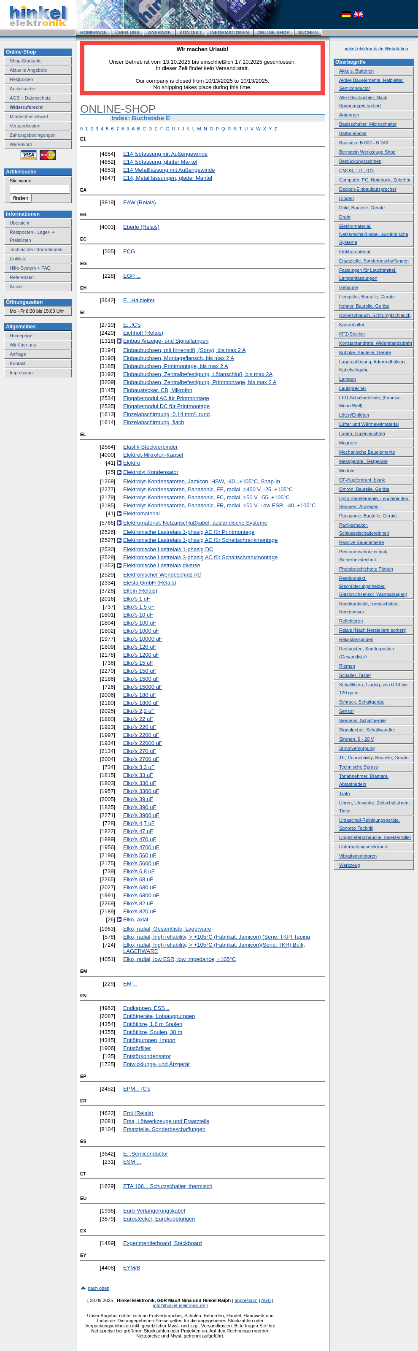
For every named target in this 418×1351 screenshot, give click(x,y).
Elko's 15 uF (138, 663)
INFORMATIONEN (229, 32)
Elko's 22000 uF (142, 743)
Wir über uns (23, 344)
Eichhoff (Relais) (143, 333)
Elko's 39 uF (138, 799)
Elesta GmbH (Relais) (149, 582)
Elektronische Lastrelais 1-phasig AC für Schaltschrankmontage (200, 540)
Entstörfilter (137, 1048)
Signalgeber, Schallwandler (367, 729)
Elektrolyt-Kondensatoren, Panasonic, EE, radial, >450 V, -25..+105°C (208, 489)
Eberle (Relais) (141, 227)
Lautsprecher (352, 388)
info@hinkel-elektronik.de (179, 1305)
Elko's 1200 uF (141, 655)
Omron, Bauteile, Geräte (364, 489)
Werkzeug (349, 865)
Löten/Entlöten (354, 414)
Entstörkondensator (147, 1056)
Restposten (21, 79)
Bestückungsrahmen (360, 161)
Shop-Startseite (26, 60)
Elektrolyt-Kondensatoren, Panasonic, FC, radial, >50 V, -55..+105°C (206, 497)
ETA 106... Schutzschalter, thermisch (167, 1186)
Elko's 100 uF (139, 623)
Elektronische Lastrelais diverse (161, 565)
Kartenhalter (351, 324)
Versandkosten (25, 125)
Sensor (346, 711)
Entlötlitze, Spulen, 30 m (152, 1032)
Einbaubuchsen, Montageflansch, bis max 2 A (178, 358)
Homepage (21, 335)
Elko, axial (135, 919)
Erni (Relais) (138, 1113)
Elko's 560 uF (139, 855)
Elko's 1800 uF (141, 703)
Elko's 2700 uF (141, 759)
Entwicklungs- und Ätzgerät (156, 1064)
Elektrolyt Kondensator (150, 472)
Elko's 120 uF (139, 647)
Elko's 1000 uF (141, 631)
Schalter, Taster (355, 675)
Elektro (131, 463)
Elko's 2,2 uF (139, 711)
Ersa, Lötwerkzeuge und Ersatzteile (166, 1121)
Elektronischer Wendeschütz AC (162, 574)
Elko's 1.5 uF (139, 607)
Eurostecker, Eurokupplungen (159, 1219)
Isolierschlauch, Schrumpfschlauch (374, 315)
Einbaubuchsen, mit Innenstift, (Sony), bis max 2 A (184, 350)
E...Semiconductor (145, 1154)
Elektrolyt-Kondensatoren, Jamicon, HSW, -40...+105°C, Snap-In (201, 481)
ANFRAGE (159, 32)
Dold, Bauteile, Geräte (362, 207)
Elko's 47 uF (138, 831)
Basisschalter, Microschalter (367, 124)
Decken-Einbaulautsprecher (367, 189)
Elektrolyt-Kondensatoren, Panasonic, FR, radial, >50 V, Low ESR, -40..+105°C (219, 505)
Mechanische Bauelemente (367, 452)
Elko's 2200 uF (141, 735)
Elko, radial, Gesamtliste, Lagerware (167, 929)
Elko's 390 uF (139, 807)
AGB (266, 1300)
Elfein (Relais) (140, 591)
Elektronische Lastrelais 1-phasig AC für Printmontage (188, 532)
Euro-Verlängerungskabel (154, 1211)
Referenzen (22, 277)
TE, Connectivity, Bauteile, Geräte (374, 757)
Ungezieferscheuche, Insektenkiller (375, 837)
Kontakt (17, 363)
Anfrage (18, 354)
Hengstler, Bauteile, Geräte (367, 296)
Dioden (346, 198)
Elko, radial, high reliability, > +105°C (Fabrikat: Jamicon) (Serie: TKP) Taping (216, 937)
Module (346, 470)
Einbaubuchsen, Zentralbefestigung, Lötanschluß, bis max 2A (197, 374)
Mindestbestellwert (29, 116)
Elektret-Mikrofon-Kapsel (153, 455)
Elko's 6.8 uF (139, 871)
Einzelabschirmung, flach (153, 422)
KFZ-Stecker (352, 333)
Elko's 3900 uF (141, 815)
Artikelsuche (22, 88)
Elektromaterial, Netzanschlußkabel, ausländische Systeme (195, 523)
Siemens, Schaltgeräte (362, 720)
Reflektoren (351, 620)
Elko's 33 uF (138, 775)
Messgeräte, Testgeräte (363, 461)
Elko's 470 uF (139, 839)
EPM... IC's (137, 1089)
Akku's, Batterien (356, 70)
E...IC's (132, 325)
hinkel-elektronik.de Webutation (375, 48)
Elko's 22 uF (138, 719)
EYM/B (131, 1267)
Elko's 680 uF (139, 887)
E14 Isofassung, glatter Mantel (160, 162)
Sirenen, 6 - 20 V (356, 739)
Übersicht (19, 222)
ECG (129, 251)
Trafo (344, 793)
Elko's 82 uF (138, 903)
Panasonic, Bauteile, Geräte (368, 515)
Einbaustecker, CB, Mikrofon (157, 390)
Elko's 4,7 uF (139, 823)
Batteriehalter (353, 133)
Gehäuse (348, 287)
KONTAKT (190, 32)
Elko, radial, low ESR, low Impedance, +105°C (179, 959)
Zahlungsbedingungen (33, 135)
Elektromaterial (141, 513)
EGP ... (132, 276)
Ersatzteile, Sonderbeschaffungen (164, 1129)
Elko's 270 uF (139, 751)
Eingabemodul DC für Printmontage (166, 406)
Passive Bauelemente (361, 542)
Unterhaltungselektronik (363, 846)
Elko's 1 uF (136, 599)
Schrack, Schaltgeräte (362, 701)
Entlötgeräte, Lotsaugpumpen (159, 1016)
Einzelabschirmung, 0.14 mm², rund (166, 414)
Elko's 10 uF (138, 615)
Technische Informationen (36, 249)
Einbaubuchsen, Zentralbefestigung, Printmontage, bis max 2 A (200, 382)
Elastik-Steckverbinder (150, 447)
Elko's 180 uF (139, 695)
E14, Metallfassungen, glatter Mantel (167, 178)
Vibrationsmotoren (358, 855)
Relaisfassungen (356, 639)
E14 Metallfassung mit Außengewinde (169, 170)
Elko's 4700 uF (141, 847)
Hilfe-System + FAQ (30, 268)
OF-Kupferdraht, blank (362, 479)
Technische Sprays (358, 766)
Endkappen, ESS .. (146, 1008)
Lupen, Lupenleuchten (362, 433)
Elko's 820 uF (139, 911)
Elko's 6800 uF (141, 895)
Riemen (347, 666)
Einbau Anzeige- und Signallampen (165, 341)
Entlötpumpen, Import (149, 1040)
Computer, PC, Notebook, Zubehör (374, 179)
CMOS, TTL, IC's (356, 170)
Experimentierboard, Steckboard (162, 1243)
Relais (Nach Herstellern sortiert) (373, 630)
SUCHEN (308, 32)
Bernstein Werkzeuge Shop (367, 151)
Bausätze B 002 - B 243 (363, 142)
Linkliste (18, 258)
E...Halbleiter (138, 300)
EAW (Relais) (139, 202)
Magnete (348, 442)
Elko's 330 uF (139, 783)
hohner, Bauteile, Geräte (364, 306)
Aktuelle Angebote (28, 70)
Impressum (21, 372)
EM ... (130, 983)
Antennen (349, 114)
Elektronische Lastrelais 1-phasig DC (168, 549)
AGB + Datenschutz (30, 97)
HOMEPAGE (93, 32)
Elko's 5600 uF (141, 863)
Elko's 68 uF (138, 879)
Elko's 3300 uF (141, 791)
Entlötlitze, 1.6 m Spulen (152, 1024)
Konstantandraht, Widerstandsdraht (375, 343)
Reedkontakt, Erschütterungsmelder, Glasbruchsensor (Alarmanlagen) (373, 586)
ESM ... (132, 1162)
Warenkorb (21, 144)
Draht (345, 216)
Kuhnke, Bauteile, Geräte (365, 352)
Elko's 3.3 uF (139, 767)
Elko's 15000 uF (142, 687)
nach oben (98, 1288)
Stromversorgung (357, 748)
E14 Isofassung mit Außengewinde (165, 154)
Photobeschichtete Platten (366, 568)
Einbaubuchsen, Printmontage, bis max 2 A (175, 366)
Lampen (347, 379)
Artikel (16, 286)
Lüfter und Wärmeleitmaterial (369, 424)
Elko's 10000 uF (142, 639)
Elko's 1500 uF (141, 679)
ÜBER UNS (127, 32)
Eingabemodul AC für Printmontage (166, 398)
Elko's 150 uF (139, 671)
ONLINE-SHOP (273, 32)
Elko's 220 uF (139, 727)
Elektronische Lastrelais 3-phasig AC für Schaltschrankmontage (200, 557)
